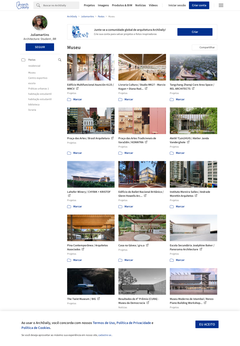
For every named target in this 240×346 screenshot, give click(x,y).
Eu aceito (207, 324)
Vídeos (153, 5)
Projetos (89, 5)
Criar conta (199, 5)
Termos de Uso (104, 322)
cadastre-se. (105, 335)
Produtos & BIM (122, 5)
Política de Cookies (35, 327)
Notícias (140, 5)
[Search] (61, 5)
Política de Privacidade (133, 322)
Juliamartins (39, 34)
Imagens (103, 5)
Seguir (40, 47)
